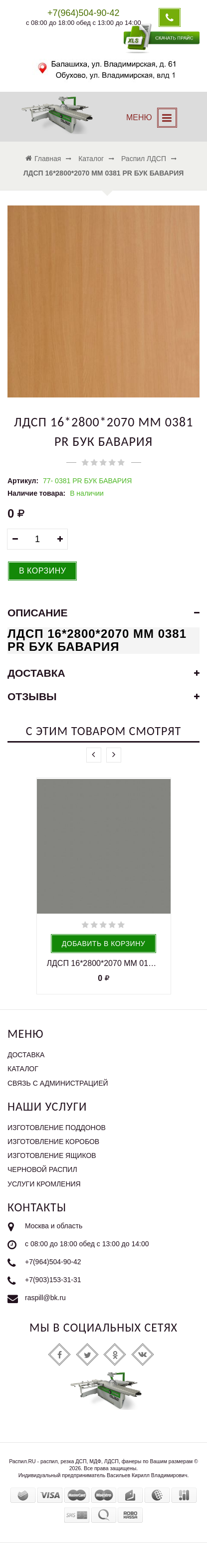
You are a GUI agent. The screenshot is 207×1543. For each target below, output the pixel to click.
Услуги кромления (44, 1184)
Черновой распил (42, 1169)
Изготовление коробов (53, 1142)
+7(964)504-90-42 (53, 1262)
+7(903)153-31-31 (53, 1280)
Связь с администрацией (57, 1083)
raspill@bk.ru (45, 1298)
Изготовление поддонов (56, 1128)
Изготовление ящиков (51, 1155)
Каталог (22, 1069)
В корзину (42, 571)
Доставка (25, 1055)
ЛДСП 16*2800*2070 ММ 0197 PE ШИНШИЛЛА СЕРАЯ (104, 963)
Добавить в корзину (103, 944)
